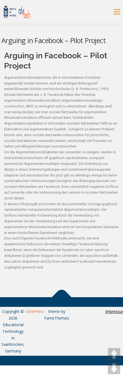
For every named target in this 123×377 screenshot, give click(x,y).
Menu (116, 11)
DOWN (114, 368)
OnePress (35, 311)
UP (114, 354)
